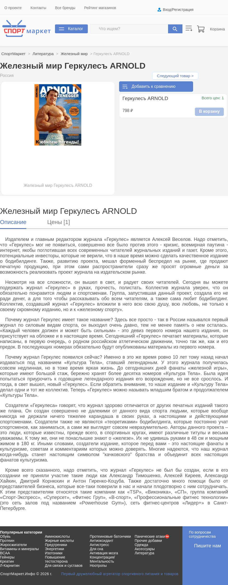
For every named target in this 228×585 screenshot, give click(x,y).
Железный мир (74, 53)
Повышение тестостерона (56, 559)
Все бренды (65, 8)
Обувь (5, 536)
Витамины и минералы (19, 549)
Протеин (7, 540)
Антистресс (99, 545)
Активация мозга (104, 553)
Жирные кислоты (59, 540)
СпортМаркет (13, 53)
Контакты (38, 8)
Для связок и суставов (63, 565)
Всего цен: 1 (213, 98)
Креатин (7, 561)
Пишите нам (207, 545)
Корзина (217, 29)
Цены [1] (58, 222)
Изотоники (53, 553)
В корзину (209, 111)
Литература (43, 53)
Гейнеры (7, 557)
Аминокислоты (57, 536)
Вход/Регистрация (178, 10)
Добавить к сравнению (153, 86)
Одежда (141, 545)
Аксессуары (145, 549)
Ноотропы (98, 565)
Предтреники (56, 545)
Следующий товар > (175, 76)
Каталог (75, 29)
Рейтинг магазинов (100, 8)
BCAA (5, 553)
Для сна (96, 549)
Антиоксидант (101, 540)
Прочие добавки (148, 540)
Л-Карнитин (10, 565)
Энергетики (54, 549)
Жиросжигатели (13, 545)
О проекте (13, 8)
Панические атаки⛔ (152, 536)
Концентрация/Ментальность (102, 559)
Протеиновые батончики (110, 536)
